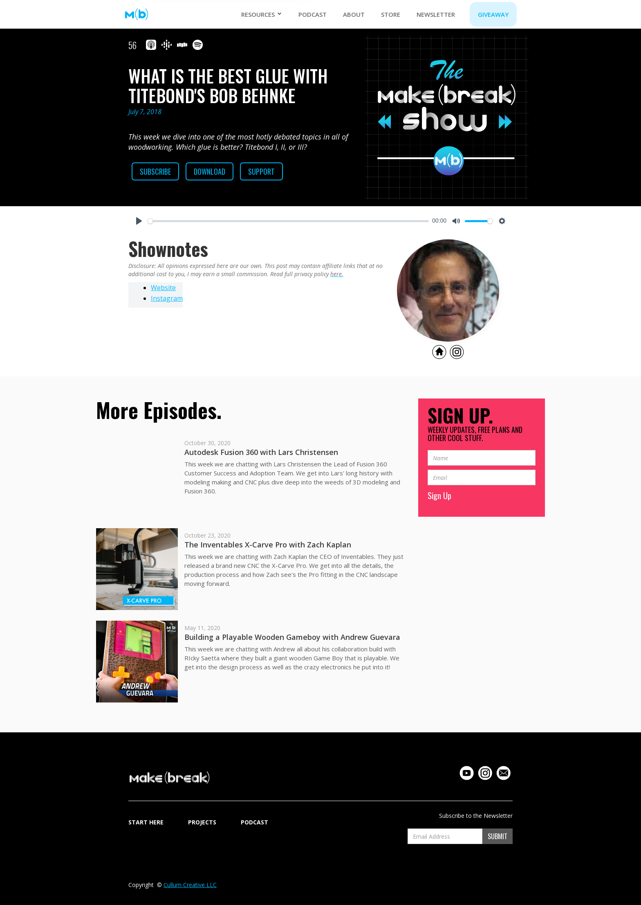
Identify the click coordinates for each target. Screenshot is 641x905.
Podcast (312, 14)
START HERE (146, 822)
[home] (136, 14)
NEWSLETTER (436, 14)
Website (163, 287)
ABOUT (354, 14)
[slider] (288, 221)
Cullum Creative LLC (190, 885)
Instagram (167, 298)
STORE (390, 14)
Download (209, 171)
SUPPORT (261, 171)
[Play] (139, 220)
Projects (202, 822)
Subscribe (155, 171)
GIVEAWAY (493, 14)
